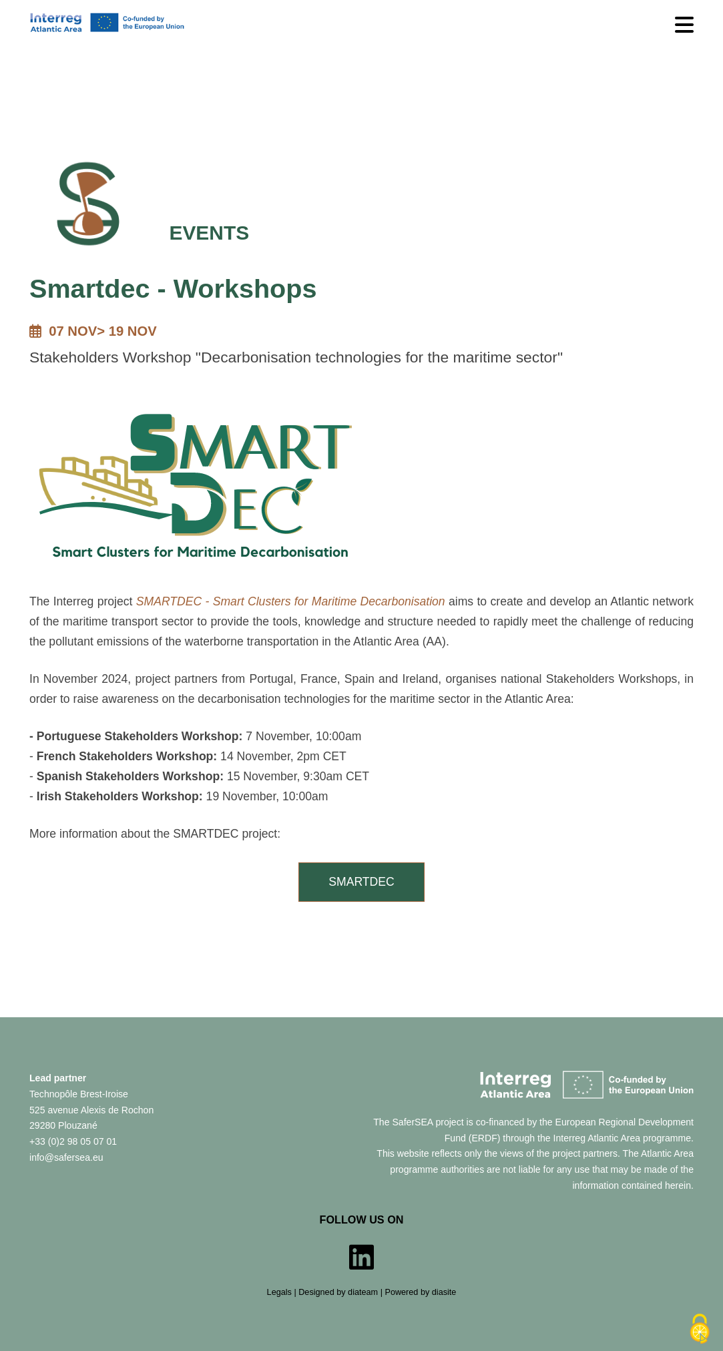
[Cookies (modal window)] (699, 1329)
